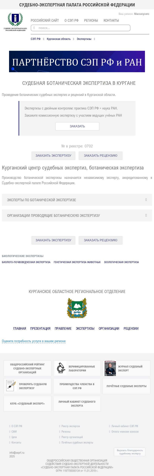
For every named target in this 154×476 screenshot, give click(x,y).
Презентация (40, 328)
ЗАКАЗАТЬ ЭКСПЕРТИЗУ (53, 155)
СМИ (14, 431)
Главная (19, 328)
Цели (14, 437)
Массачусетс (141, 13)
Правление (63, 328)
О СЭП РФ (72, 20)
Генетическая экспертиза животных (77, 262)
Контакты (111, 20)
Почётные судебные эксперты (77, 442)
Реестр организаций (72, 437)
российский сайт (45, 20)
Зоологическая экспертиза (121, 262)
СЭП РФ (36, 39)
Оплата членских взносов (125, 431)
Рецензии (131, 328)
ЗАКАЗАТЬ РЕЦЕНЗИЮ (100, 155)
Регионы (91, 20)
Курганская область (59, 39)
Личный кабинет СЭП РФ (125, 426)
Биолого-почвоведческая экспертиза (26, 262)
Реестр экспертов (71, 426)
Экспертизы (84, 39)
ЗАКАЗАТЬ (77, 126)
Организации (109, 328)
